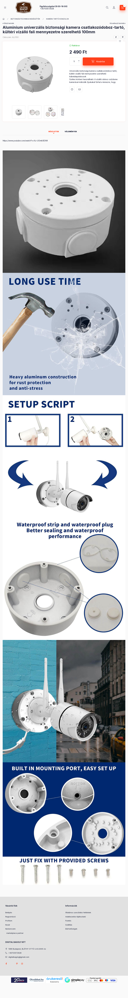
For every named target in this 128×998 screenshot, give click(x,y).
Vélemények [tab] (71, 132)
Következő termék (117, 23)
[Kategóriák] (5, 7)
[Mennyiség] (74, 61)
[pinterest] (122, 37)
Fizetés (68, 921)
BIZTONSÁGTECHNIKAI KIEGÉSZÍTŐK (25, 19)
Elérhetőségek (71, 929)
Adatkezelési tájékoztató (75, 917)
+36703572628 (47, 8)
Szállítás (68, 925)
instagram (22, 963)
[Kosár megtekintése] (122, 7)
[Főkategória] (4, 19)
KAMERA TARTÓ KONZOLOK (57, 19)
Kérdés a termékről (72, 89)
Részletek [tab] (53, 132)
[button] (34, 73)
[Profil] (114, 7)
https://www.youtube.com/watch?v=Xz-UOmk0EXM (25, 140)
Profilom (8, 921)
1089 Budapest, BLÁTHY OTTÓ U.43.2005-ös (27, 949)
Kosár (7, 925)
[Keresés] (107, 7)
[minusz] (79, 63)
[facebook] (116, 37)
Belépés (8, 912)
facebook (6, 963)
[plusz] (79, 59)
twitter (11, 963)
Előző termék (9, 23)
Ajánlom (79, 89)
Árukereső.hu (54, 982)
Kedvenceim (10, 929)
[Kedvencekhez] (120, 41)
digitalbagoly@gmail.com (18, 957)
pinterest (17, 963)
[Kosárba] (98, 61)
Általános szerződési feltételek (78, 912)
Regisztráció (10, 917)
